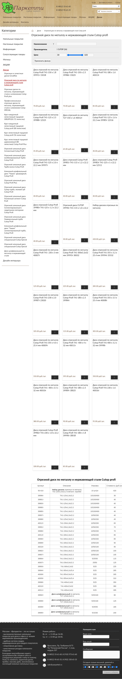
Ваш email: (87, 641)
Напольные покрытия (12, 17)
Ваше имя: (87, 634)
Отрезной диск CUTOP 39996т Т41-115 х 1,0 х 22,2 (75, 206)
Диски (99, 17)
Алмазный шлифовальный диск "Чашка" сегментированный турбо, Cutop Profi (15, 229)
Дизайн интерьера (11, 22)
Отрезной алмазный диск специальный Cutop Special (15, 238)
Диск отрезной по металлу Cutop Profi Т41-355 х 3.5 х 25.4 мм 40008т (105, 298)
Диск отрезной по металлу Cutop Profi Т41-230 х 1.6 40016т (105, 388)
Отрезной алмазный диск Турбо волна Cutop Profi (15, 165)
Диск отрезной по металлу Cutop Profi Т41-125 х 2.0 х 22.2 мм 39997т (45, 162)
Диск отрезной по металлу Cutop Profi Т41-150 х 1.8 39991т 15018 (45, 72)
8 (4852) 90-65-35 (63, 10)
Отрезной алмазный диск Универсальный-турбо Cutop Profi (15, 219)
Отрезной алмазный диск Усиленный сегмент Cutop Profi (15, 198)
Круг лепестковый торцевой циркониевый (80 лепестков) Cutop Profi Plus (16, 141)
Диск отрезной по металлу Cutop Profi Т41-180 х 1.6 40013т (105, 72)
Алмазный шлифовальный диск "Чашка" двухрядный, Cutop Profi (15, 173)
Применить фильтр (43, 61)
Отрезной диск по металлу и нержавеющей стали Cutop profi (15, 82)
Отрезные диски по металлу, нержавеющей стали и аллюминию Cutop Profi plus (15, 92)
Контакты (25, 22)
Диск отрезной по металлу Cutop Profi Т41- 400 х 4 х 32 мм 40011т (75, 343)
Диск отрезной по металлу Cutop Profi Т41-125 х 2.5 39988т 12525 (45, 117)
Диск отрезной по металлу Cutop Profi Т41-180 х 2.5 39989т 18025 (75, 388)
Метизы (82, 17)
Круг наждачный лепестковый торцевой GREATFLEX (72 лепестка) (14, 116)
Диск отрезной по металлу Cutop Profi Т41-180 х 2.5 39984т (75, 298)
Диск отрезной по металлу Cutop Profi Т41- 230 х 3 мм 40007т (46, 253)
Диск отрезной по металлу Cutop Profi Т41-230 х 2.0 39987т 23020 (45, 298)
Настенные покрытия (32, 17)
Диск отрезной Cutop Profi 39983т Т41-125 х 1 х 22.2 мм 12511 (105, 162)
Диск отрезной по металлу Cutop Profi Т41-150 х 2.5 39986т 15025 (75, 72)
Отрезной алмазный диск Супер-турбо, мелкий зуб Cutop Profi (15, 189)
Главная (32, 31)
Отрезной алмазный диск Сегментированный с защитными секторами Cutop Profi (15, 209)
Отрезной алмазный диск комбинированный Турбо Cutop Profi (15, 157)
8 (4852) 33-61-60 (63, 6)
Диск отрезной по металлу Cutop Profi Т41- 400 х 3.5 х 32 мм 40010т (45, 388)
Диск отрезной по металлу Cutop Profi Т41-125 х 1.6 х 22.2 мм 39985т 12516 (105, 117)
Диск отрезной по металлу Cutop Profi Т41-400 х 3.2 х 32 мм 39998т (105, 343)
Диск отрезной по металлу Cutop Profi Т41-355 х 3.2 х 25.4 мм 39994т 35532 (105, 253)
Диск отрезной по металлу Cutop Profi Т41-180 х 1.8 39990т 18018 (75, 433)
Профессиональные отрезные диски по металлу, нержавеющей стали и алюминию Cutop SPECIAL (15, 105)
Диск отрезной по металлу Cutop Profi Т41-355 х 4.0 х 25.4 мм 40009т (45, 343)
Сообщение (88, 649)
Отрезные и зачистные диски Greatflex (13, 74)
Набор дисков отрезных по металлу (105, 206)
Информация (49, 17)
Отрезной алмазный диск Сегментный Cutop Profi (15, 149)
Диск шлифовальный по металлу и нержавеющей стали (14, 253)
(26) (62, 49)
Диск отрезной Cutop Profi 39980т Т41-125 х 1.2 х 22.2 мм (45, 207)
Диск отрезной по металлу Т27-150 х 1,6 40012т (75, 116)
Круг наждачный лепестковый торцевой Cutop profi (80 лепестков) (15, 125)
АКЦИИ (91, 17)
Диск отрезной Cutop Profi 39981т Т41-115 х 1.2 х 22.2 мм (75, 162)
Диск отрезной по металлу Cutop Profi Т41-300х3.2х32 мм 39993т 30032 (75, 253)
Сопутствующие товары (67, 17)
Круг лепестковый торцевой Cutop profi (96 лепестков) (16, 134)
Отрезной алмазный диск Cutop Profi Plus (15, 181)
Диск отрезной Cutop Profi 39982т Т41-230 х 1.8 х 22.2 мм (45, 433)
